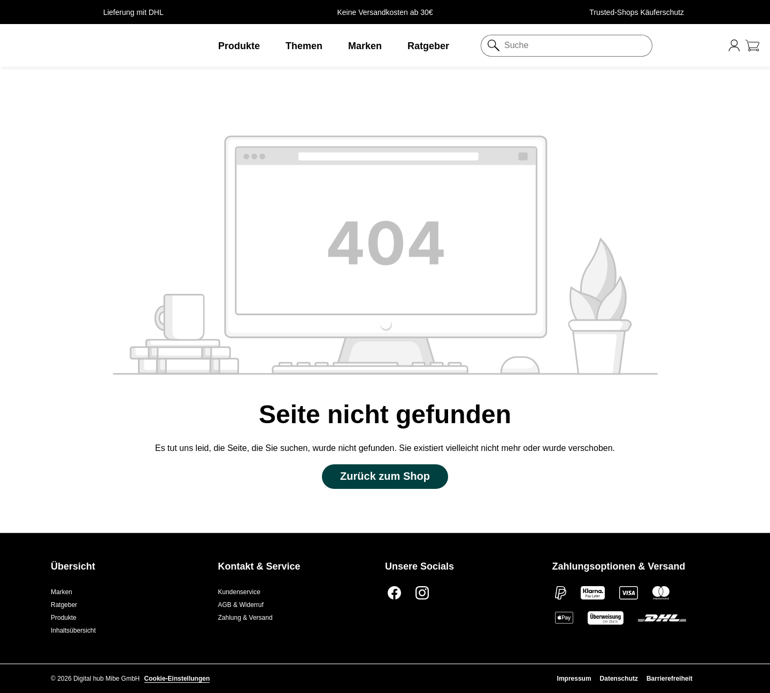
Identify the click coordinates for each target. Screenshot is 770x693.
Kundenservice (239, 592)
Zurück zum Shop (385, 476)
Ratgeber (64, 605)
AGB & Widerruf (241, 605)
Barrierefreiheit (669, 678)
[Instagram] (421, 592)
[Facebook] (393, 592)
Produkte (63, 617)
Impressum (574, 678)
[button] (96, 45)
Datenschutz (619, 678)
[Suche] (575, 46)
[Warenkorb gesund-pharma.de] (752, 45)
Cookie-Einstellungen (177, 678)
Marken (61, 592)
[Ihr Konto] (734, 45)
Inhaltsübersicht (73, 630)
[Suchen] (490, 46)
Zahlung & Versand (245, 617)
